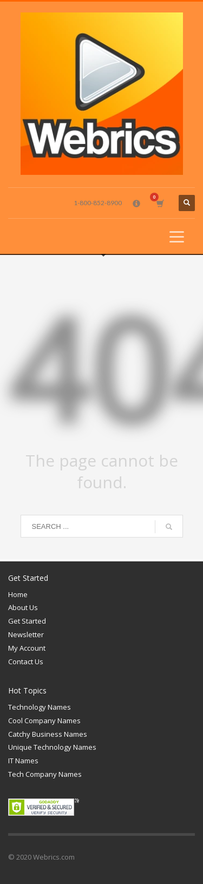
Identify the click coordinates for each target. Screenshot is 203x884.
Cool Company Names (44, 720)
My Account (26, 648)
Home (18, 594)
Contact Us (25, 661)
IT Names (23, 760)
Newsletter (26, 634)
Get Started (27, 621)
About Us (23, 607)
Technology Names (39, 707)
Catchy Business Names (47, 734)
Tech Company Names (45, 774)
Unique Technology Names (52, 747)
